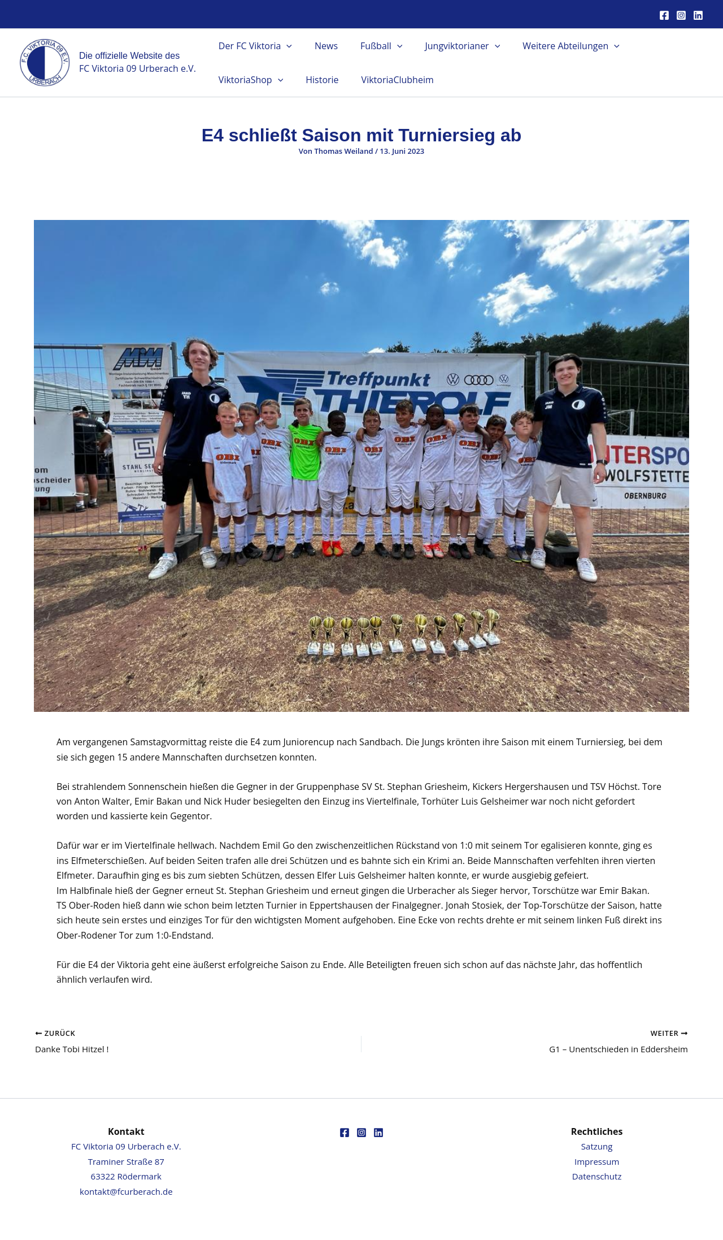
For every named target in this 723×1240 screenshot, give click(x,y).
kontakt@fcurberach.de (126, 1191)
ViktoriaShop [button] (649, 46)
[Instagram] (681, 15)
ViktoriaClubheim (303, 80)
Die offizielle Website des (129, 56)
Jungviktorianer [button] (446, 46)
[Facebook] (664, 15)
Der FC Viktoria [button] (253, 46)
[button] (284, 46)
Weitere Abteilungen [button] (550, 46)
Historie (232, 80)
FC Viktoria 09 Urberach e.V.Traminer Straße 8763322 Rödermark (126, 1161)
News (319, 46)
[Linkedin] (698, 15)
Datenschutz (596, 1176)
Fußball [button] (370, 46)
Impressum (596, 1161)
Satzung (596, 1146)
